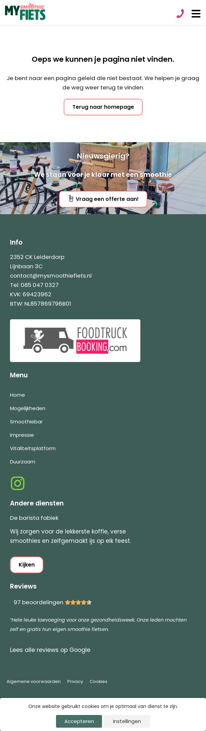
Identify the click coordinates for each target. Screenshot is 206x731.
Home (17, 394)
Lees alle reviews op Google (50, 650)
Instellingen (127, 721)
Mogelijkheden (27, 408)
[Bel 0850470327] (179, 13)
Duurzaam (22, 461)
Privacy (75, 681)
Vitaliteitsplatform (33, 448)
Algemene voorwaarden (34, 681)
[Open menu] (196, 14)
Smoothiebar (26, 421)
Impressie (22, 434)
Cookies (98, 681)
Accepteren (79, 721)
